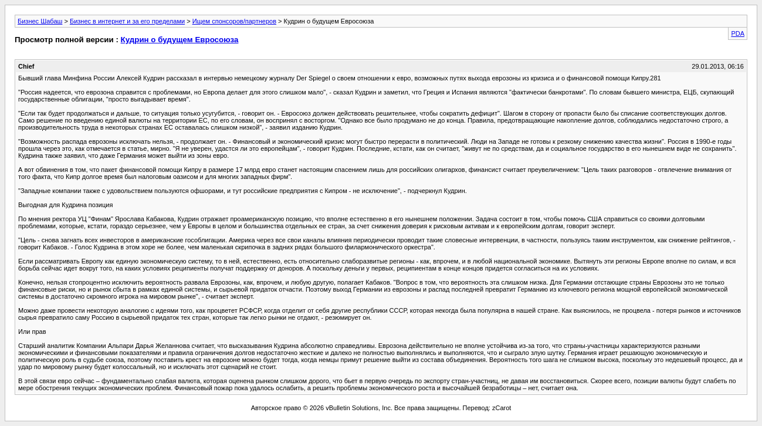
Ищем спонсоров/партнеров (234, 21)
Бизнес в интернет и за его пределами (127, 21)
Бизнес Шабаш (40, 21)
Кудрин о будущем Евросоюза (180, 39)
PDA (737, 33)
